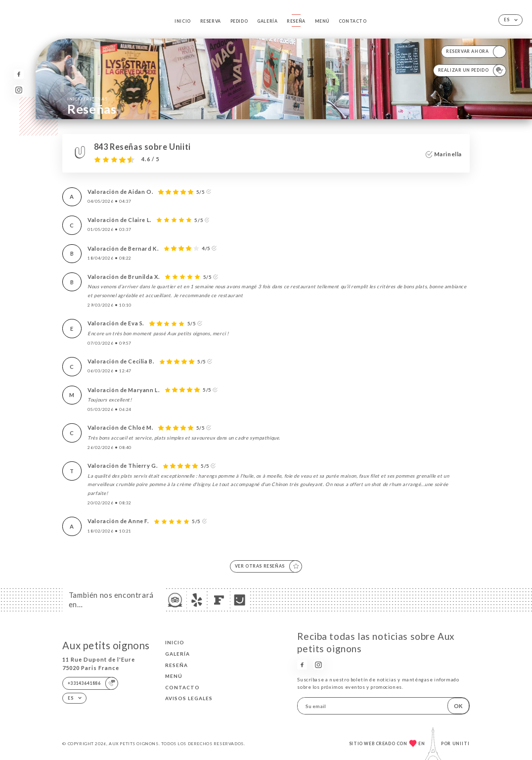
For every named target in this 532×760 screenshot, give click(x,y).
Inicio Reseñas (87, 98)
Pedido (239, 21)
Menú (322, 21)
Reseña (296, 21)
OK (458, 706)
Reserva (210, 21)
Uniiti (461, 743)
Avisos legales (189, 698)
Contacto (353, 21)
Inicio (183, 21)
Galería (267, 21)
